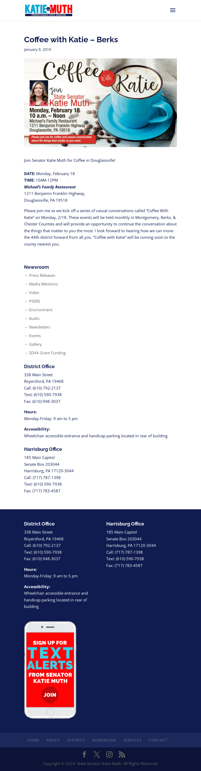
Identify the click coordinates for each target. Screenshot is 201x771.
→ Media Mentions (41, 283)
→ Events (32, 335)
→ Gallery (33, 344)
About (53, 740)
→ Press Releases (39, 275)
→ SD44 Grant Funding (45, 352)
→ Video (31, 292)
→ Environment (38, 309)
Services (132, 740)
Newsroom (104, 740)
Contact (158, 740)
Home (33, 740)
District (76, 740)
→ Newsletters (37, 327)
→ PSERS (32, 301)
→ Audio (32, 318)
